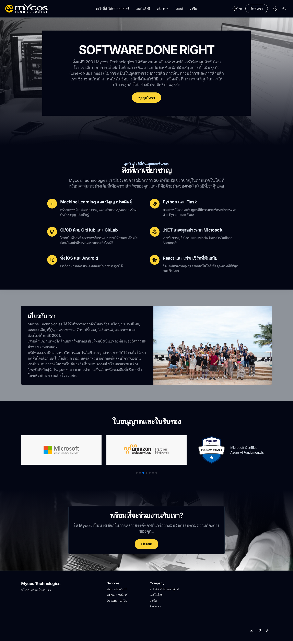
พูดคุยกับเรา (146, 97)
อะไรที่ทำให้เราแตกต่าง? (112, 8)
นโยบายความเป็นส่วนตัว (36, 590)
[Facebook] (260, 630)
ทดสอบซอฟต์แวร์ (117, 595)
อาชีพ (193, 8)
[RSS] (268, 630)
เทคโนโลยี (143, 8)
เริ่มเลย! (146, 544)
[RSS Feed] (284, 8)
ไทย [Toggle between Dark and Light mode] (237, 8)
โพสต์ (179, 8)
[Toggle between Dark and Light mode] (275, 8)
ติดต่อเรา (256, 9)
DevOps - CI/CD (117, 600)
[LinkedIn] (251, 630)
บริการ (163, 8)
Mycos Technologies (40, 583)
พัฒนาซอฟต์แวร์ (117, 589)
